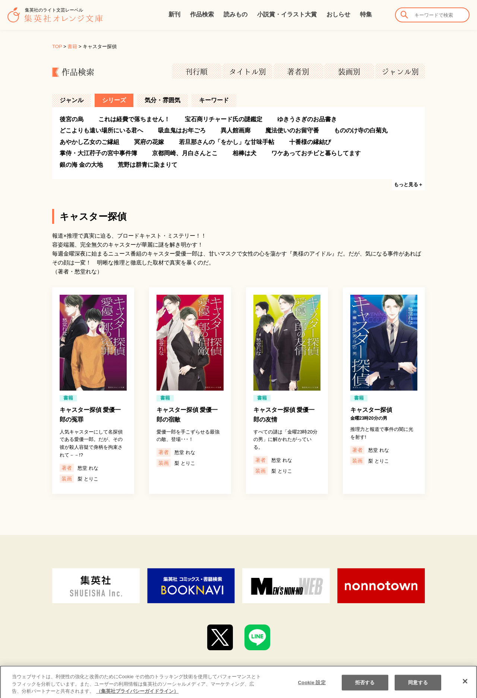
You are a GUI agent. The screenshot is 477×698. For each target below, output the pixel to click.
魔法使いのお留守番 (292, 130)
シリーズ (114, 100)
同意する (418, 688)
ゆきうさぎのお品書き (307, 119)
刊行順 (196, 71)
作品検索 (202, 14)
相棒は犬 (244, 153)
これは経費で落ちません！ (134, 119)
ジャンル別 (400, 71)
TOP (57, 46)
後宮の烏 (71, 119)
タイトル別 (247, 71)
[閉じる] (465, 687)
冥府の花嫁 (149, 142)
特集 (366, 14)
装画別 (349, 71)
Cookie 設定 (312, 688)
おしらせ (338, 14)
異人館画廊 (235, 130)
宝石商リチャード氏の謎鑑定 (223, 119)
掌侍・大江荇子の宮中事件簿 (98, 153)
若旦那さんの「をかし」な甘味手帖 (226, 142)
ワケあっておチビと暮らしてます (316, 153)
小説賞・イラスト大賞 (287, 14)
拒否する (365, 688)
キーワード (214, 100)
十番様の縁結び (310, 142)
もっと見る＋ (408, 184)
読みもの (235, 14)
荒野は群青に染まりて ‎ (148, 165)
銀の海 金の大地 (81, 165)
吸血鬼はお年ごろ (182, 130)
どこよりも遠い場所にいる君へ (101, 130)
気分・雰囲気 (162, 100)
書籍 (72, 46)
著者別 (298, 71)
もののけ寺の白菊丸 (361, 130)
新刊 (174, 14)
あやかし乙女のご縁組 (89, 142)
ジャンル (71, 100)
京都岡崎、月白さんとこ (185, 153)
